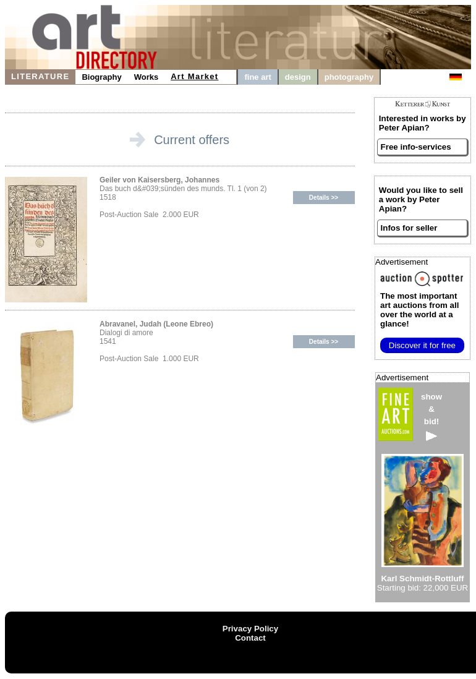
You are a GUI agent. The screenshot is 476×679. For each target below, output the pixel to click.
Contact (250, 638)
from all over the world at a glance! (419, 309)
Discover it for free (422, 345)
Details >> (323, 197)
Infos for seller (409, 228)
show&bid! (431, 416)
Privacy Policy (250, 628)
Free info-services (416, 147)
